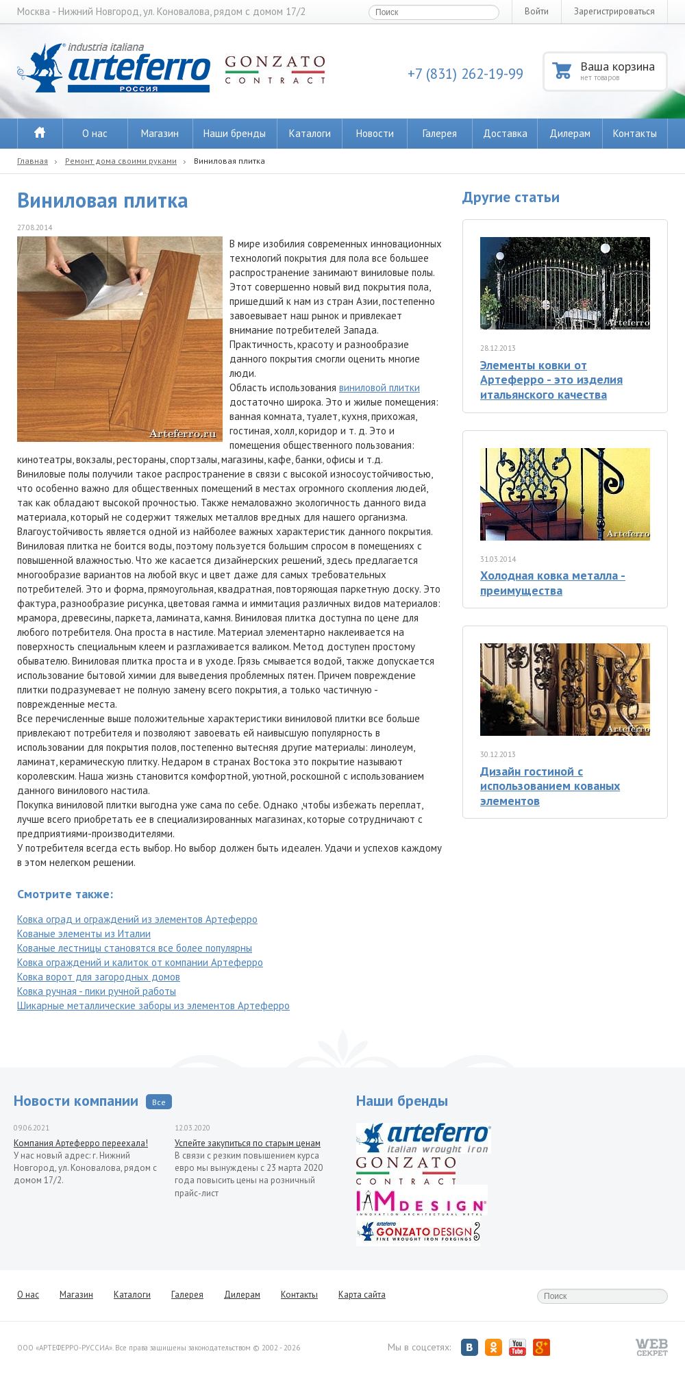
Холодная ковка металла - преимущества (552, 582)
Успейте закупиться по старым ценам (248, 1143)
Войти (537, 11)
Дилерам (569, 133)
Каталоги (310, 133)
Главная (32, 161)
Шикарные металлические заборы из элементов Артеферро (153, 1005)
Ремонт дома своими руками (121, 161)
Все (159, 1102)
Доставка (505, 133)
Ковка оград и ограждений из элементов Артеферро (137, 919)
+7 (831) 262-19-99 (465, 73)
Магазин (160, 133)
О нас (95, 133)
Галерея (440, 133)
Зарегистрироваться (614, 11)
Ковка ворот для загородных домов (98, 976)
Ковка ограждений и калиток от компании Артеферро (140, 962)
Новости (375, 133)
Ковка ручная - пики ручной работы (96, 991)
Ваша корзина (623, 70)
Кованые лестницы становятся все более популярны (134, 947)
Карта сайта (362, 1294)
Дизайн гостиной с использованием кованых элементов (550, 785)
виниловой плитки (379, 387)
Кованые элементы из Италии (84, 933)
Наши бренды (234, 133)
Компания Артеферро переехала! (81, 1143)
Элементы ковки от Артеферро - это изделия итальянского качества (551, 379)
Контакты (635, 133)
